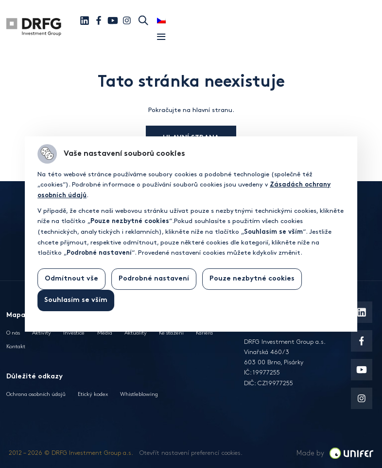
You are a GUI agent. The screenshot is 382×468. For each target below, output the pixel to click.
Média (104, 333)
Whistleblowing (139, 394)
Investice (74, 333)
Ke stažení (171, 333)
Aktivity (41, 333)
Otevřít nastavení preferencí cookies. (191, 453)
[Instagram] (127, 20)
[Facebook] (98, 20)
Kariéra (204, 333)
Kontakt (15, 346)
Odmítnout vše (71, 279)
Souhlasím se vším (75, 300)
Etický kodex (93, 394)
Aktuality (135, 333)
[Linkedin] (84, 20)
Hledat (143, 20)
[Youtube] (112, 20)
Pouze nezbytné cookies (252, 279)
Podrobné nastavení (154, 279)
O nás (13, 333)
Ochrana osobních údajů (36, 394)
